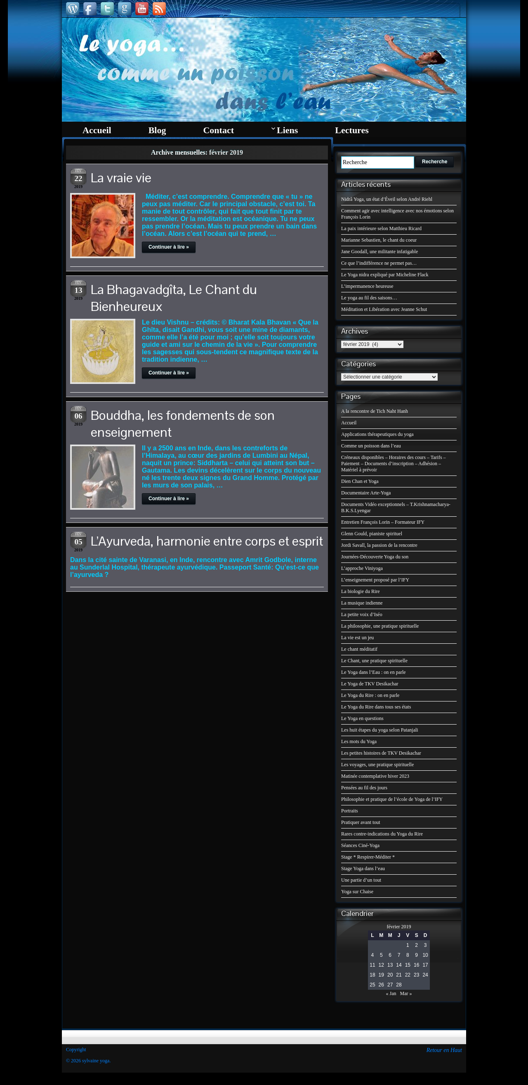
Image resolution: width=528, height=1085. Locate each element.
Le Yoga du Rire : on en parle (370, 695)
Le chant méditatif (359, 649)
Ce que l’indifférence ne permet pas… (379, 263)
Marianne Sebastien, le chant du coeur (379, 240)
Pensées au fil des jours (364, 788)
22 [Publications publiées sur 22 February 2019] (407, 975)
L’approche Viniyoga (362, 568)
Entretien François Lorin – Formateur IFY (382, 522)
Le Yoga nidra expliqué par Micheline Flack (385, 275)
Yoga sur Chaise (357, 891)
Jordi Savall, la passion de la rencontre (379, 545)
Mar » (406, 993)
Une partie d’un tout (361, 880)
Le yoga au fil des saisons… (369, 298)
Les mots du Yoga (359, 741)
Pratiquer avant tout (360, 822)
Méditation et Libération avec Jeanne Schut (384, 309)
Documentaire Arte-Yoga (366, 493)
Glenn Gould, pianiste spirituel (371, 534)
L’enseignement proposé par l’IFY (375, 580)
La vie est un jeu (357, 637)
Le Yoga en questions (362, 718)
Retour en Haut (444, 1050)
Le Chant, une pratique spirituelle (374, 661)
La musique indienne (362, 603)
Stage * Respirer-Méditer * (368, 857)
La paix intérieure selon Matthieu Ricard (381, 228)
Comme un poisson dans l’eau (371, 446)
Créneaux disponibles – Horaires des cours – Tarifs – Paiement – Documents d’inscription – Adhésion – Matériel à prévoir (393, 463)
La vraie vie (121, 177)
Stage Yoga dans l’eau (363, 868)
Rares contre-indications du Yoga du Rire (382, 834)
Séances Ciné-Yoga (360, 845)
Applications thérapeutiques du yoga (377, 434)
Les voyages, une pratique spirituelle (377, 764)
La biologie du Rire (360, 591)
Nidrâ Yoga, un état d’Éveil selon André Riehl (386, 199)
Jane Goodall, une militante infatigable (379, 251)
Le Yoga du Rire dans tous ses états (376, 707)
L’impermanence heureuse (367, 286)
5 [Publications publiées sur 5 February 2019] (381, 955)
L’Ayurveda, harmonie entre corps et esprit (207, 540)
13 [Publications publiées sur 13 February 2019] (390, 965)
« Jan (391, 993)
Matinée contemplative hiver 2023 (375, 776)
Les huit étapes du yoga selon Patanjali (379, 730)
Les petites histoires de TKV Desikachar (381, 753)
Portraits (349, 811)
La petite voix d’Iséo (361, 614)
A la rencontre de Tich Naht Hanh (374, 411)
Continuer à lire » (168, 247)
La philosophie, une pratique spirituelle (380, 626)
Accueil (348, 423)
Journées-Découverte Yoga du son (374, 557)
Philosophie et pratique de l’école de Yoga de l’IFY (392, 799)
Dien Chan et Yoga (360, 481)
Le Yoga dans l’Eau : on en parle (373, 672)
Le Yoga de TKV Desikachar (369, 684)
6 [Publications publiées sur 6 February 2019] (390, 955)
